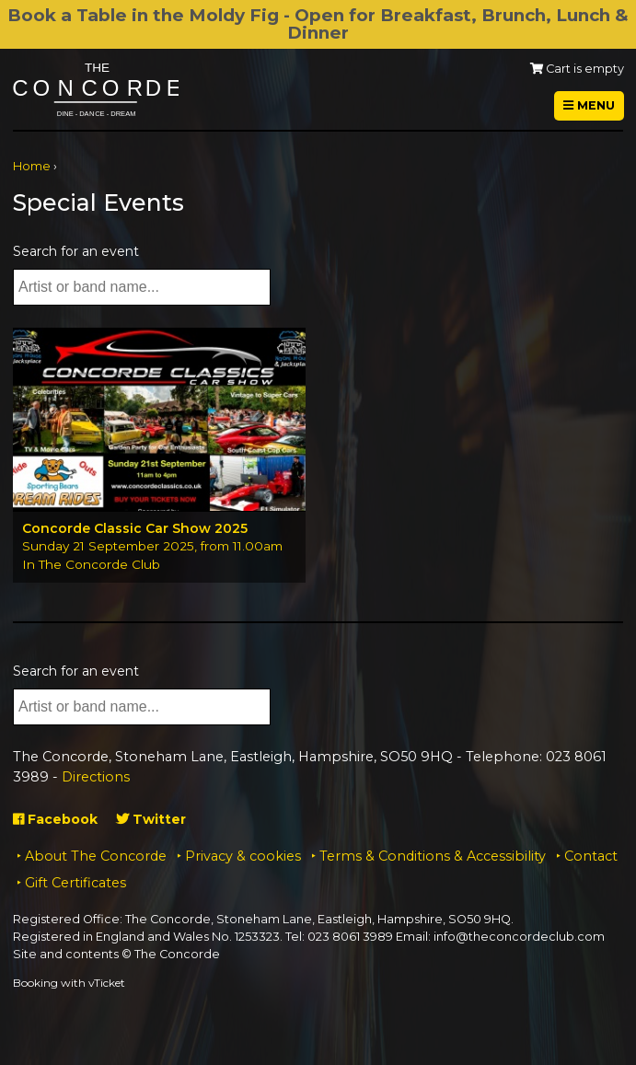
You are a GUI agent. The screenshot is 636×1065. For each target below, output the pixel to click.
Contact (591, 856)
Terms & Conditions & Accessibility (432, 856)
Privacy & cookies (243, 856)
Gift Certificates (75, 882)
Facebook (55, 819)
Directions (96, 777)
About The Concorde (96, 856)
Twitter (151, 819)
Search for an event (76, 251)
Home (32, 166)
